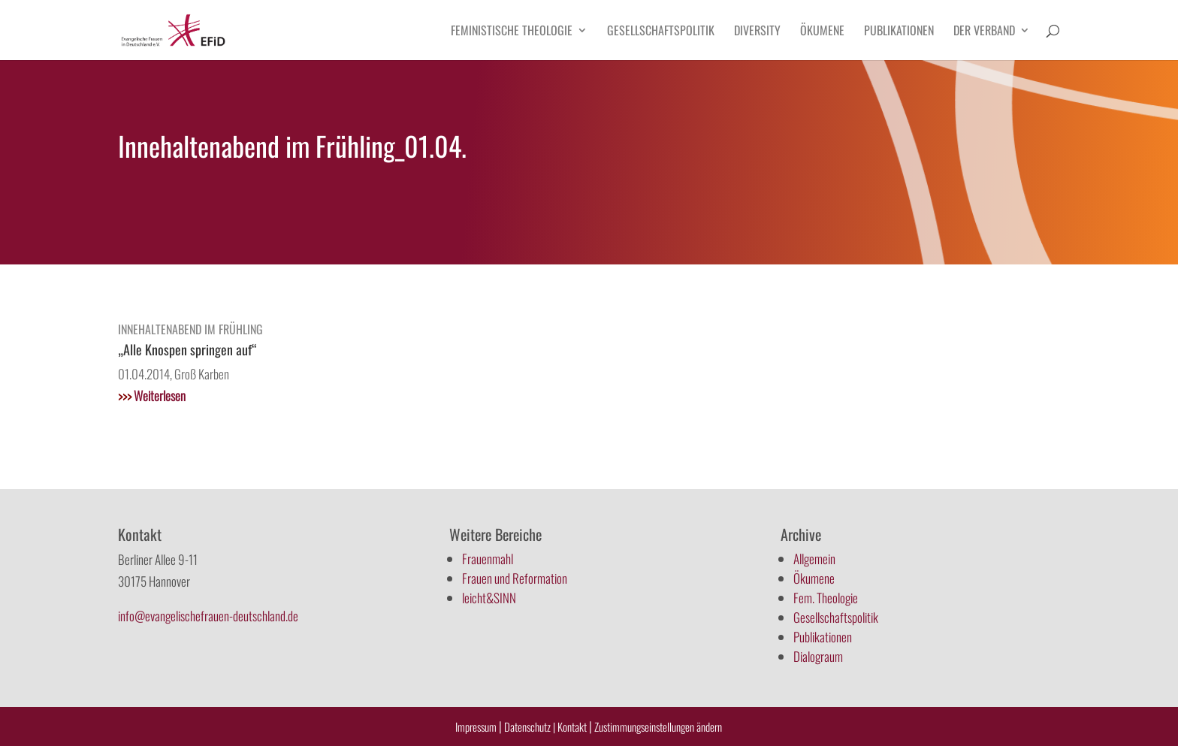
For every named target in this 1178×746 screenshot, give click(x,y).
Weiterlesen (152, 395)
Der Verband (984, 32)
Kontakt (573, 726)
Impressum (476, 726)
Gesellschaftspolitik (660, 32)
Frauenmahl (487, 558)
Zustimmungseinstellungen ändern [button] (658, 726)
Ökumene (822, 32)
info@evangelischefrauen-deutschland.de (208, 615)
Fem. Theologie (825, 597)
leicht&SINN (489, 597)
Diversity (757, 32)
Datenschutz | (529, 726)
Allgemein (814, 558)
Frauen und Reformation (514, 578)
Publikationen (899, 32)
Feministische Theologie (511, 32)
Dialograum (818, 656)
